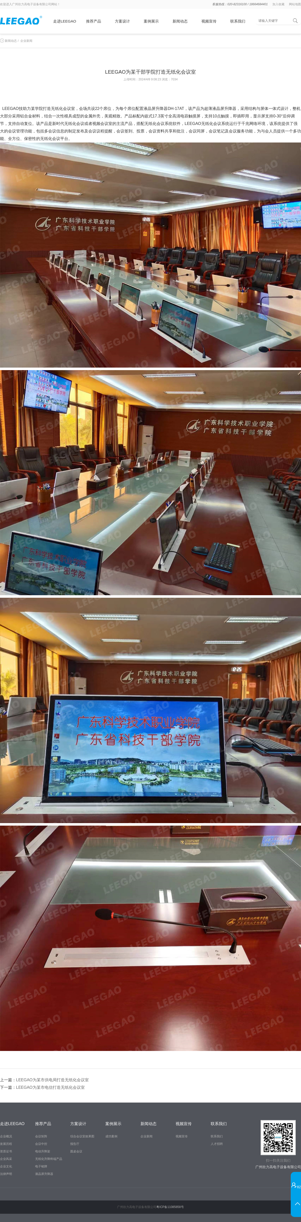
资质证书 (6, 1151)
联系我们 (237, 21)
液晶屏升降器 (44, 1174)
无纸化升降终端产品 (48, 1159)
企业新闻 (26, 41)
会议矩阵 (41, 1136)
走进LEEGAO (64, 21)
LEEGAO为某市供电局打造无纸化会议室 (52, 1080)
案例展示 (151, 21)
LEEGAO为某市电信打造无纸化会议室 (50, 1087)
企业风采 (6, 1159)
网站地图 (295, 4)
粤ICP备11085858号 (170, 1207)
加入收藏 (278, 4)
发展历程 (6, 1144)
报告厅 (74, 1144)
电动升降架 (42, 1151)
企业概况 (6, 1136)
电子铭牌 (41, 1166)
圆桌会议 (76, 1151)
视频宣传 (208, 21)
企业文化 (6, 1166)
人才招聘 (217, 1144)
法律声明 (6, 1174)
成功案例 (111, 1136)
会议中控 (41, 1144)
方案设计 (122, 21)
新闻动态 (180, 21)
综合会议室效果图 (82, 1136)
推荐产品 (93, 21)
